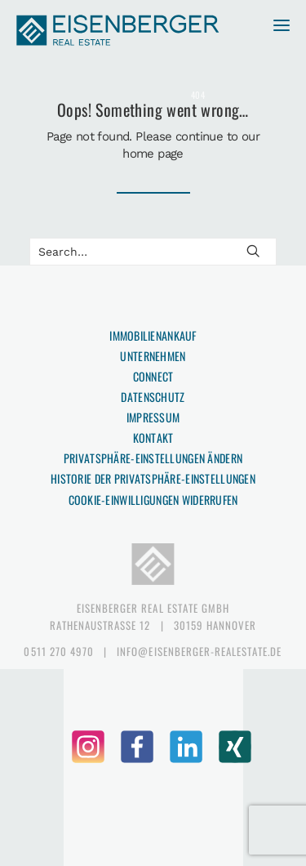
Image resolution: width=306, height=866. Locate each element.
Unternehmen (152, 355)
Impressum (153, 417)
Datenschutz (152, 396)
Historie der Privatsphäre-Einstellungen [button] (153, 478)
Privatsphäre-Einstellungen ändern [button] (153, 457)
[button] (275, 31)
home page (153, 153)
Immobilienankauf (152, 335)
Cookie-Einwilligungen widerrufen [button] (153, 499)
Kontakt (153, 437)
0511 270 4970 (59, 651)
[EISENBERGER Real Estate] (118, 31)
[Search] (153, 252)
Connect (153, 376)
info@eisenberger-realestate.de (199, 651)
